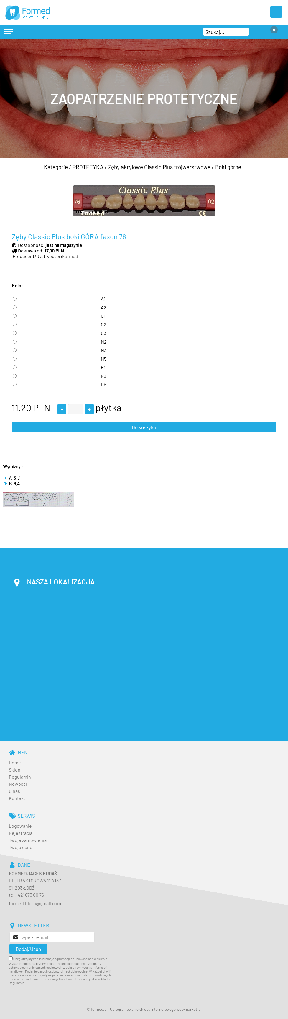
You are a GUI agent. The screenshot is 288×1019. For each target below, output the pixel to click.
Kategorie (56, 166)
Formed (70, 256)
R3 (103, 376)
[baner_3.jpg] (144, 98)
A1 (103, 299)
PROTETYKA (88, 166)
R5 (103, 384)
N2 (104, 341)
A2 (103, 307)
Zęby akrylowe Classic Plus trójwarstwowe (159, 166)
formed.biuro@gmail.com (35, 903)
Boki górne (228, 166)
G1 (103, 316)
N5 (103, 359)
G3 (103, 333)
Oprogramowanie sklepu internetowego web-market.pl (155, 1009)
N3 (103, 350)
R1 (103, 367)
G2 (103, 324)
